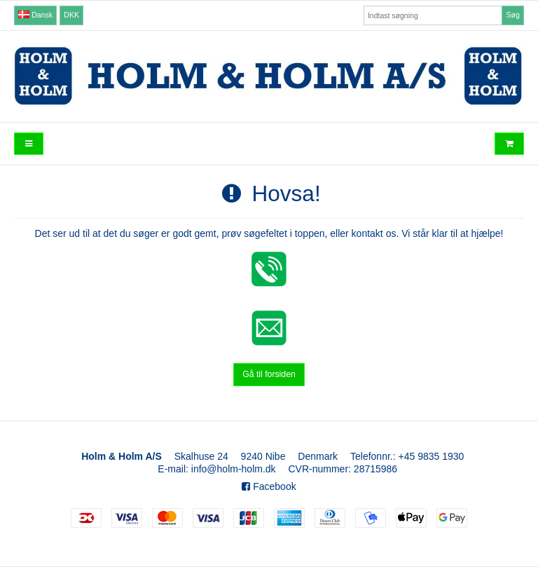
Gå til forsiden (269, 374)
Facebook (269, 486)
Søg (512, 15)
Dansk (35, 15)
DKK (71, 15)
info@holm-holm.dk (233, 468)
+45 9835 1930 (431, 456)
